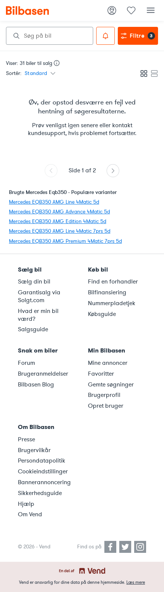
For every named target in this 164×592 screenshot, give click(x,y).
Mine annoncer (107, 363)
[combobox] (49, 36)
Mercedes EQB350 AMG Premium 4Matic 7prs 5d (65, 241)
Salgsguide (33, 329)
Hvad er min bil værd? (38, 315)
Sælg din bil (34, 282)
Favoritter (101, 374)
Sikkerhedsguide (40, 493)
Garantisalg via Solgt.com (39, 296)
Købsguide (102, 314)
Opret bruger (105, 406)
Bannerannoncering (44, 482)
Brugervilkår (34, 450)
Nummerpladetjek (111, 303)
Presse (26, 439)
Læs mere (135, 582)
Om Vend (30, 514)
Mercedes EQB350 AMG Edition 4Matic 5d (57, 221)
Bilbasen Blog (36, 384)
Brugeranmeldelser (43, 374)
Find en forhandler (113, 282)
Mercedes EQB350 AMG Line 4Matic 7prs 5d (59, 231)
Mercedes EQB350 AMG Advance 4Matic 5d (59, 211)
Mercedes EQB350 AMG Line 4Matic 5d (54, 202)
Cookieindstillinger (43, 471)
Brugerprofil (104, 395)
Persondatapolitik (41, 461)
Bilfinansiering (107, 292)
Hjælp (26, 504)
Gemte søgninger (111, 384)
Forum (26, 363)
